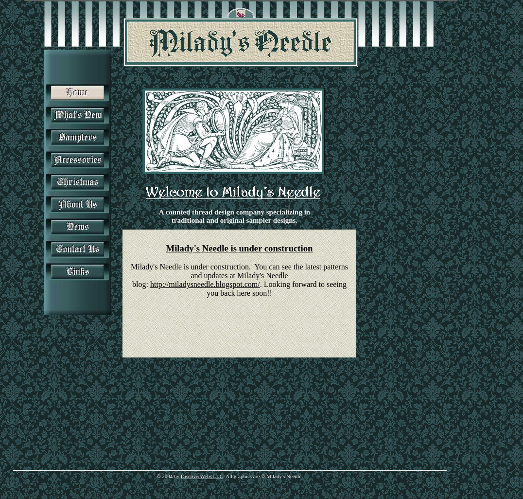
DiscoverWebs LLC (202, 476)
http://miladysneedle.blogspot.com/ (205, 284)
